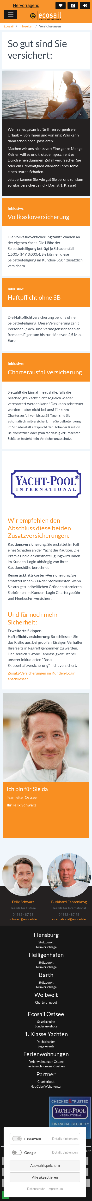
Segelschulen (46, 1022)
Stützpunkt (46, 942)
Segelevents (46, 1046)
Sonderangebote (46, 1026)
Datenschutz (36, 1189)
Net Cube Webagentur (46, 1086)
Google (30, 1152)
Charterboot (46, 1082)
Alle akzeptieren (45, 1177)
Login (84, 5)
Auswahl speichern (45, 1165)
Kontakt (72, 5)
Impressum (55, 1189)
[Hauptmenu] (10, 14)
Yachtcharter (46, 1042)
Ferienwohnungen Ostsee (46, 1062)
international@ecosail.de (69, 919)
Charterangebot (46, 1002)
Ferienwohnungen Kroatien (46, 1066)
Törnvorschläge (46, 947)
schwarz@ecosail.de (23, 919)
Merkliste (60, 5)
